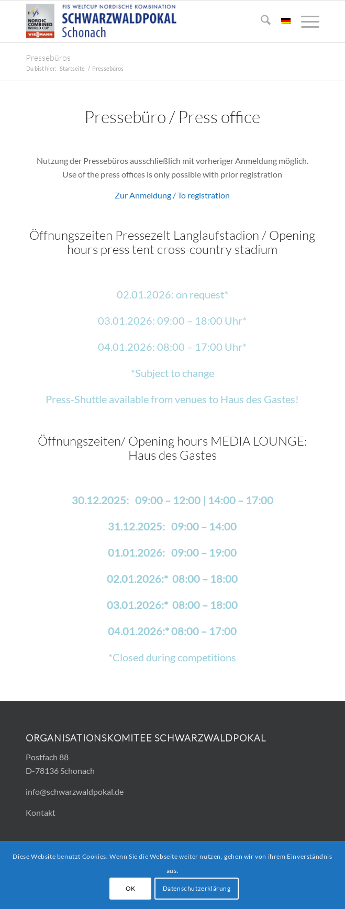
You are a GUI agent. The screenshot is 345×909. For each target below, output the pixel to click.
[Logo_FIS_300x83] (143, 21)
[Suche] (260, 21)
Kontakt (40, 812)
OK (131, 888)
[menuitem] (260, 21)
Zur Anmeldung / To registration (172, 195)
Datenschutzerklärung (197, 888)
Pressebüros (48, 57)
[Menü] (305, 21)
